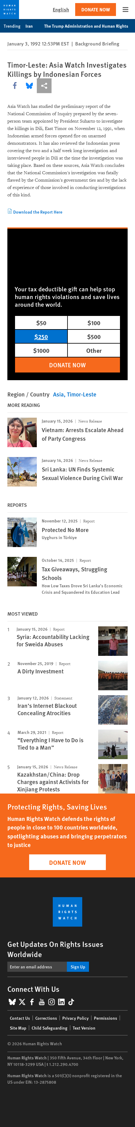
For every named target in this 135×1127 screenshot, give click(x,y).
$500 (94, 336)
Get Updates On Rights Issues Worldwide (55, 949)
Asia (58, 394)
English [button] (61, 9)
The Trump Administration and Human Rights (89, 26)
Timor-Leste (81, 394)
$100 (93, 322)
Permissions (105, 1018)
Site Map (18, 1028)
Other (94, 350)
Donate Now (95, 9)
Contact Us (20, 1018)
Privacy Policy (75, 1018)
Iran (32, 26)
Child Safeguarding (50, 1028)
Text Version (84, 1028)
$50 (41, 322)
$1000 (41, 350)
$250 (41, 336)
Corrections (46, 1018)
